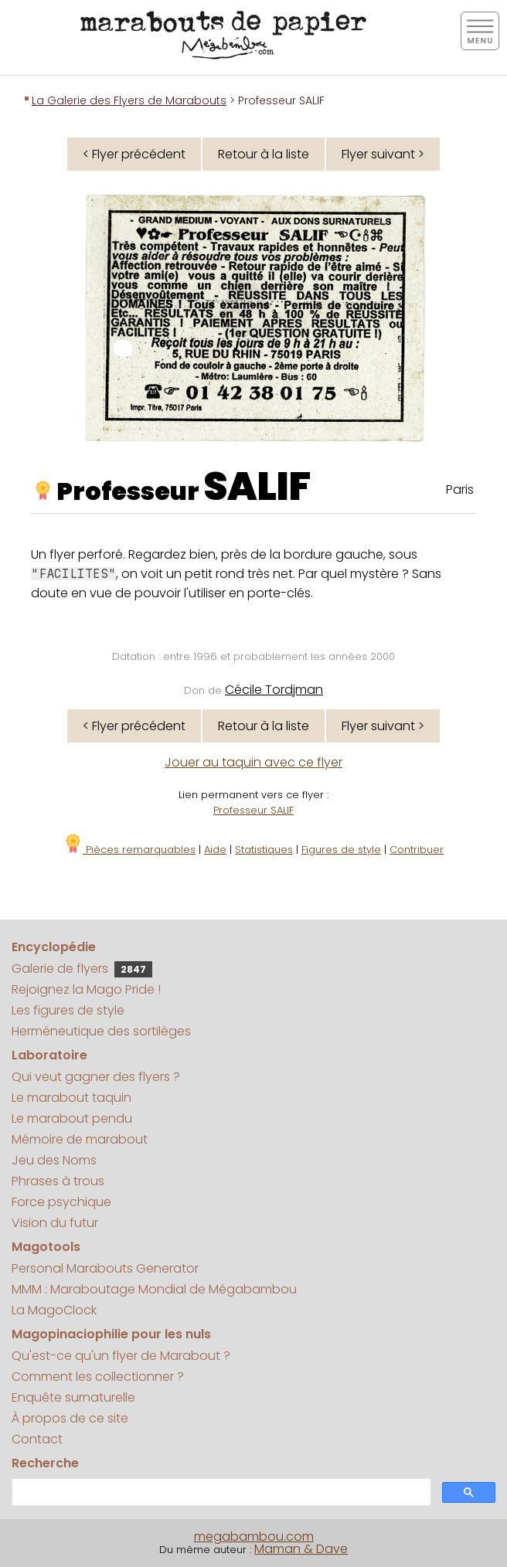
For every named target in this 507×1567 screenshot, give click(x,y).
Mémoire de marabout (80, 1139)
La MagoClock (54, 1310)
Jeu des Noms (54, 1160)
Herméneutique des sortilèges (101, 1031)
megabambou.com (254, 1536)
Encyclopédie (54, 947)
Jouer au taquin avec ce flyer (253, 762)
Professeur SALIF (253, 810)
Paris (460, 489)
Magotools (46, 1247)
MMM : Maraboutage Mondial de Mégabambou (154, 1289)
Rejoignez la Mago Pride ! (86, 989)
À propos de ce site (70, 1418)
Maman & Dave (301, 1549)
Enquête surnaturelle (73, 1397)
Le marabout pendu (72, 1118)
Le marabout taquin (71, 1097)
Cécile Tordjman (274, 690)
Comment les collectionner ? (98, 1376)
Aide (215, 849)
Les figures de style (68, 1010)
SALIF (257, 487)
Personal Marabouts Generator (105, 1268)
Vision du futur (55, 1223)
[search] (219, 1492)
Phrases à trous (58, 1181)
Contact (37, 1439)
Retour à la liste (263, 154)
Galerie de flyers (82, 968)
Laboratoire (49, 1055)
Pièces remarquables (129, 849)
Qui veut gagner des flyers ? (96, 1077)
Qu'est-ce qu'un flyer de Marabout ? (121, 1356)
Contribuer (417, 849)
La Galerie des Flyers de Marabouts (129, 100)
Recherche (45, 1463)
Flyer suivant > (383, 154)
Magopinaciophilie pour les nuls (111, 1334)
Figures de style (341, 849)
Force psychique (61, 1202)
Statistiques (264, 849)
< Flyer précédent (134, 154)
